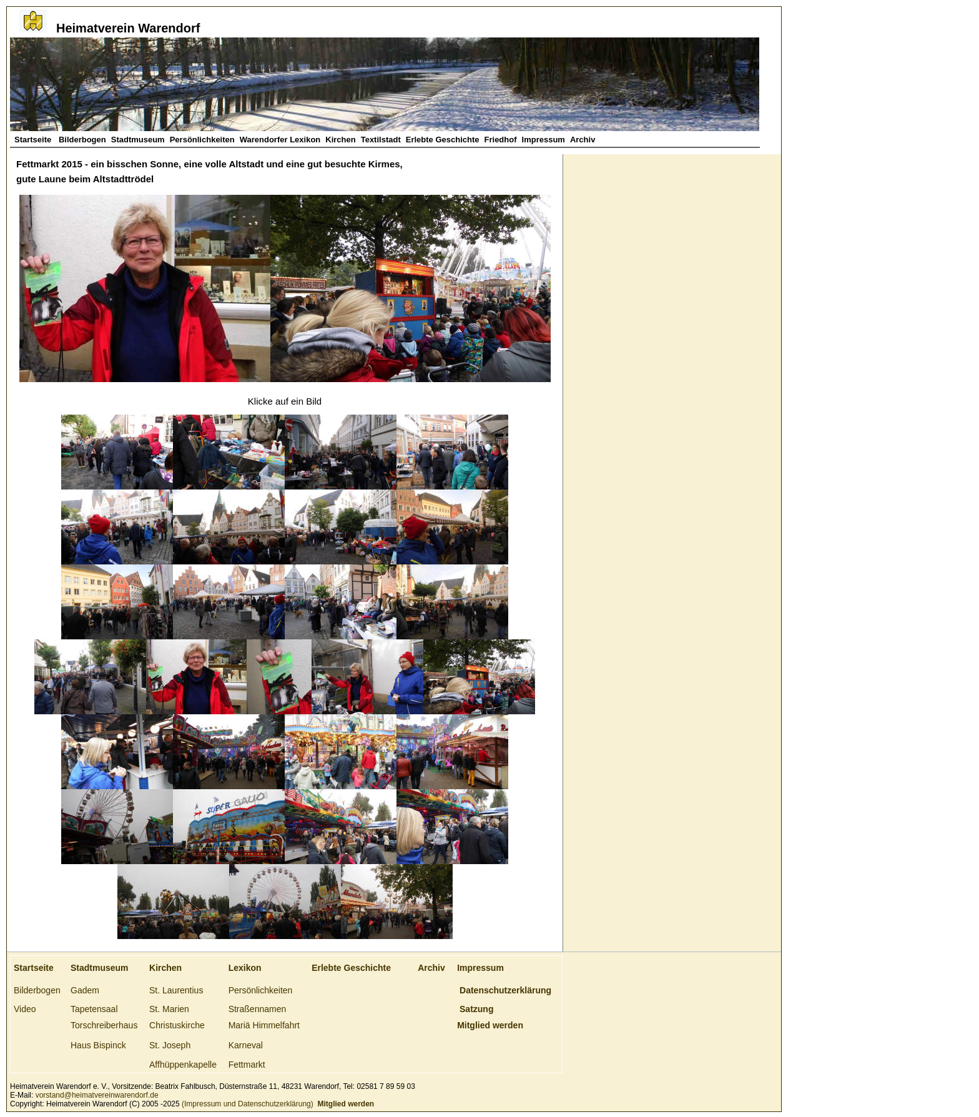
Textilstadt (381, 139)
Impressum (543, 139)
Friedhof (501, 139)
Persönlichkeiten (202, 139)
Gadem (85, 990)
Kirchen (340, 139)
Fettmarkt (247, 1065)
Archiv (582, 139)
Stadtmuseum (138, 139)
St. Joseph (169, 1045)
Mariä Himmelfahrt (264, 1025)
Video (25, 1009)
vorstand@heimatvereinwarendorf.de (97, 1095)
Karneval (246, 1045)
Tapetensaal (94, 1009)
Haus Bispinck (98, 1045)
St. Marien (169, 1009)
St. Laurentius (176, 990)
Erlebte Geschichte (443, 139)
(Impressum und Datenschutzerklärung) (246, 1104)
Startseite (34, 139)
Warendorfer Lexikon (280, 139)
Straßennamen (258, 1009)
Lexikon (245, 968)
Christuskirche (177, 1025)
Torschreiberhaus (104, 1025)
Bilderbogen (82, 139)
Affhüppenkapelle (183, 1065)
